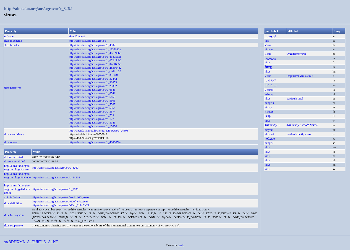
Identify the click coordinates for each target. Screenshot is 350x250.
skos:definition (13, 203)
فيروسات (270, 36)
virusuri (269, 134)
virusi (268, 147)
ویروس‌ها (270, 58)
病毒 (268, 116)
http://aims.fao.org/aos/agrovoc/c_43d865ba (95, 142)
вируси (269, 143)
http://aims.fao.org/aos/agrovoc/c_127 (91, 119)
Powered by (172, 245)
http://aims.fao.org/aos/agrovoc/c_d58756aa (95, 56)
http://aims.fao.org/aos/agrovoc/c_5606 (92, 100)
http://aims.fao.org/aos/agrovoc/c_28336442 (95, 67)
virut (267, 151)
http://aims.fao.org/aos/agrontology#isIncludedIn (17, 189)
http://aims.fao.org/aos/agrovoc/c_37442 (93, 78)
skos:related (11, 142)
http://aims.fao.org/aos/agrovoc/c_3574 (92, 111)
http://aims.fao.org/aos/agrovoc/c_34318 (56, 177)
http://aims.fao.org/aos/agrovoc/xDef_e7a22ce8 (60, 201)
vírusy (268, 107)
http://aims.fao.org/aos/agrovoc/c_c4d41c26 (95, 71)
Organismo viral (296, 53)
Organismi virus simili (300, 76)
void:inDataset (12, 197)
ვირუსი (270, 138)
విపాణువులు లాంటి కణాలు (302, 125)
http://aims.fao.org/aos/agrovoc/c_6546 (92, 89)
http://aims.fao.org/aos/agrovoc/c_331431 (93, 75)
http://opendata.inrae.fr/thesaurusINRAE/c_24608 (98, 130)
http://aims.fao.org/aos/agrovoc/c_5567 (92, 104)
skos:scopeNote (13, 225)
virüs (268, 120)
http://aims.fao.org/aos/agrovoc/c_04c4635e (95, 64)
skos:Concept (77, 36)
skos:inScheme (13, 40)
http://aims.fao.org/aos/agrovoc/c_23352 (93, 86)
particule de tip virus (299, 134)
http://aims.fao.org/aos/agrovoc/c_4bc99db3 (95, 53)
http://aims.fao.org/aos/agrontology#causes (17, 167)
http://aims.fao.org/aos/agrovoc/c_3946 (92, 122)
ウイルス (271, 80)
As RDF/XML (14, 242)
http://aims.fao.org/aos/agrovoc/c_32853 (93, 82)
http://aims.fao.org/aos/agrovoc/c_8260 (55, 167)
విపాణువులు (272, 125)
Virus (268, 45)
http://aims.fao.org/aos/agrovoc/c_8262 (38, 8)
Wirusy (269, 94)
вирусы (269, 103)
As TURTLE (36, 242)
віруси (269, 130)
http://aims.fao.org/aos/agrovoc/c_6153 (92, 97)
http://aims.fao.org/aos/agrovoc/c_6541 (92, 93)
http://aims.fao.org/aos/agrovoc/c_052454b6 (95, 60)
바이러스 (271, 85)
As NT (53, 242)
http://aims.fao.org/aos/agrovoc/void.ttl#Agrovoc (61, 197)
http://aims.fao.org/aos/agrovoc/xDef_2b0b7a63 (60, 205)
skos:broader (11, 45)
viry (267, 40)
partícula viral (295, 98)
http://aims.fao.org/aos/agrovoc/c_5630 (55, 189)
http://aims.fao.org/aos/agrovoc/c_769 (91, 115)
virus (268, 62)
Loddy (181, 245)
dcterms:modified (14, 161)
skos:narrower (12, 87)
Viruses (269, 89)
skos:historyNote (14, 215)
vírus (268, 71)
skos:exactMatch (14, 134)
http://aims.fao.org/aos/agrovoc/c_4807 (92, 45)
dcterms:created (13, 157)
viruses (269, 49)
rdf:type (8, 36)
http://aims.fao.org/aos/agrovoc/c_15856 (93, 126)
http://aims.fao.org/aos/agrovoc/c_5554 (92, 108)
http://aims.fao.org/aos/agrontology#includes (17, 177)
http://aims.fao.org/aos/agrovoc (87, 40)
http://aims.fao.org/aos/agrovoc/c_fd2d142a (95, 49)
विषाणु (268, 67)
